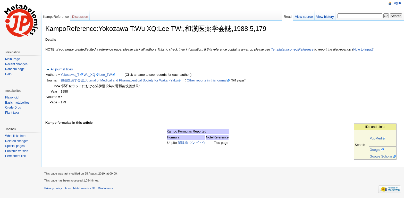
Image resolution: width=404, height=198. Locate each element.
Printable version (16, 151)
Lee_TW (105, 75)
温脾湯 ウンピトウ (192, 143)
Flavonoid (12, 97)
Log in (396, 3)
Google (374, 150)
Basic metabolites (17, 102)
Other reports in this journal (206, 80)
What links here (16, 136)
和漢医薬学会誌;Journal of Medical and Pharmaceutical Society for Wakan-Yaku (119, 80)
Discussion (80, 17)
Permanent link (15, 156)
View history (325, 17)
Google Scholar (380, 156)
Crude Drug (13, 107)
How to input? (363, 49)
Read (288, 17)
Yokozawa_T (70, 75)
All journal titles (61, 69)
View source (304, 17)
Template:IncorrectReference (292, 49)
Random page (14, 69)
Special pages (14, 146)
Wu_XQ (89, 75)
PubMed (375, 138)
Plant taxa (12, 112)
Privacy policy (53, 188)
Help (8, 74)
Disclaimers (105, 188)
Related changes (16, 141)
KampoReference (56, 17)
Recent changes (16, 64)
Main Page (12, 59)
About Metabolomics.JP (80, 188)
